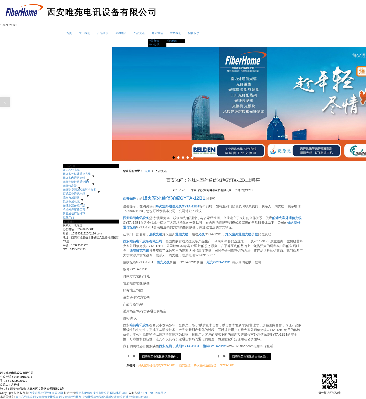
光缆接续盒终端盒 (93, 397)
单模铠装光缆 (114, 397)
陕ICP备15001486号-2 (152, 393)
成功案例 (121, 33)
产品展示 (102, 33)
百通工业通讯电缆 (74, 193)
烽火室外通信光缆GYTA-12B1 (157, 365)
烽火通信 (157, 33)
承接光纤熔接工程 (74, 209)
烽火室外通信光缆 (205, 365)
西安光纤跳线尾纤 (70, 397)
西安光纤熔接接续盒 (45, 397)
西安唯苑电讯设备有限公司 (46, 393)
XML (125, 393)
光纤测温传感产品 (74, 205)
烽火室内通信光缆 (74, 177)
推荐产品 (68, 217)
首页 (69, 33)
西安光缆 (184, 365)
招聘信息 (172, 40)
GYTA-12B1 (227, 365)
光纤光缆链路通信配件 (77, 181)
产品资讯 (139, 33)
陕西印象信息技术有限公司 (92, 393)
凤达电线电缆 (71, 201)
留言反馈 (193, 33)
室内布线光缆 (71, 170)
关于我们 (84, 33)
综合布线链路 (71, 197)
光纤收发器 (70, 185)
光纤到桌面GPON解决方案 (79, 189)
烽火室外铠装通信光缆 (77, 173)
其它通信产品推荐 (74, 213)
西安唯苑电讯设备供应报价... (160, 356)
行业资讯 (153, 44)
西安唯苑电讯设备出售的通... (250, 356)
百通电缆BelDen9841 (136, 397)
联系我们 (175, 33)
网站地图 (115, 393)
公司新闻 (153, 40)
